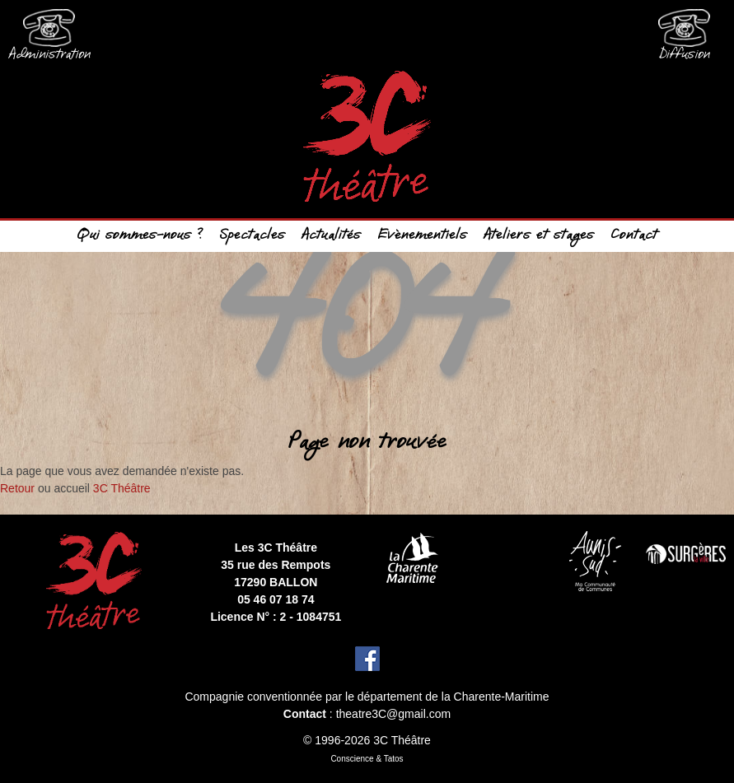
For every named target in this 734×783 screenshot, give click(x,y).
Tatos (394, 758)
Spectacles (252, 236)
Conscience (351, 758)
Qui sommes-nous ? (140, 236)
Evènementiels (422, 236)
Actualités (331, 236)
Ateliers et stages (539, 236)
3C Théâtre (122, 488)
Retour (17, 488)
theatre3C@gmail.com (393, 713)
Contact (633, 236)
